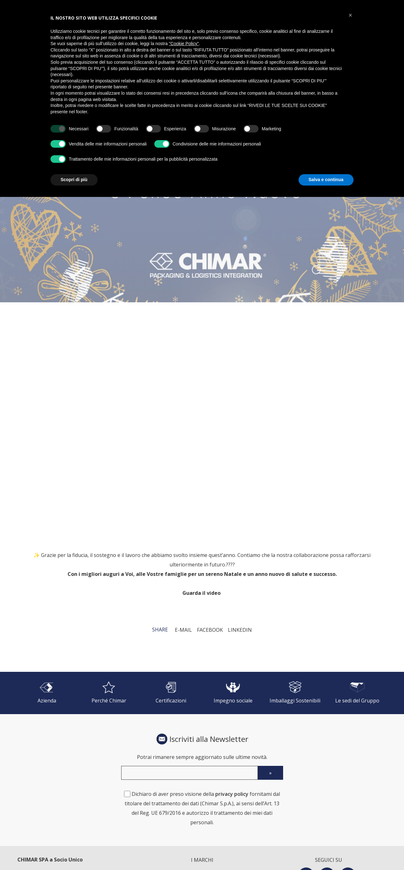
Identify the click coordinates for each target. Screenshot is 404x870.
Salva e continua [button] (326, 179)
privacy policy (231, 793)
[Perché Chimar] (109, 693)
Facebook (210, 629)
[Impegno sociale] (233, 693)
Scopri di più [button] (74, 179)
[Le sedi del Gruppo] (357, 693)
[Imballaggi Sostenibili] (295, 693)
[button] (350, 15)
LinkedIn (240, 629)
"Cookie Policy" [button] (184, 43)
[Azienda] (46, 693)
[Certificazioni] (170, 693)
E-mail (183, 629)
